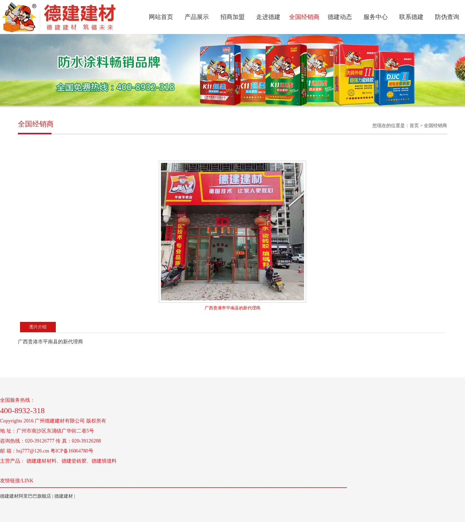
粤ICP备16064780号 (71, 451)
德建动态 (340, 17)
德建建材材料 (41, 461)
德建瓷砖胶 (74, 461)
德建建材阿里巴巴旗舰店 (25, 496)
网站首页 (161, 17)
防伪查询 (447, 17)
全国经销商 (304, 17)
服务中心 (375, 17)
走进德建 (268, 17)
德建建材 (63, 496)
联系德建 (411, 17)
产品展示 (197, 17)
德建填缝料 (104, 461)
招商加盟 (232, 17)
